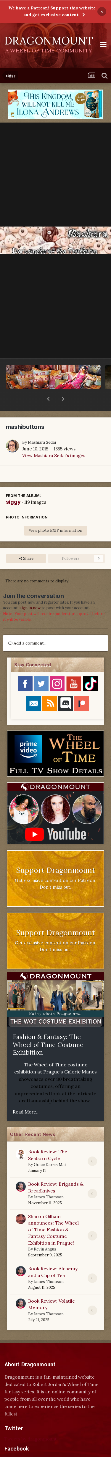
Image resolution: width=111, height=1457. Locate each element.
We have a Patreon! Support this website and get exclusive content (52, 11)
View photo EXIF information (55, 515)
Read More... (26, 1096)
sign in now (30, 592)
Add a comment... (27, 627)
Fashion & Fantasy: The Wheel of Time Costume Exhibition (48, 1029)
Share (26, 543)
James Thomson (49, 1181)
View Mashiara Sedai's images (53, 440)
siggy (13, 486)
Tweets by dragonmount (30, 1423)
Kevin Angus (45, 1233)
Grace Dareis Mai (50, 1149)
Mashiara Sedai (42, 426)
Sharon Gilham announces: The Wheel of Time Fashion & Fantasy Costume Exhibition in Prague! (53, 1214)
